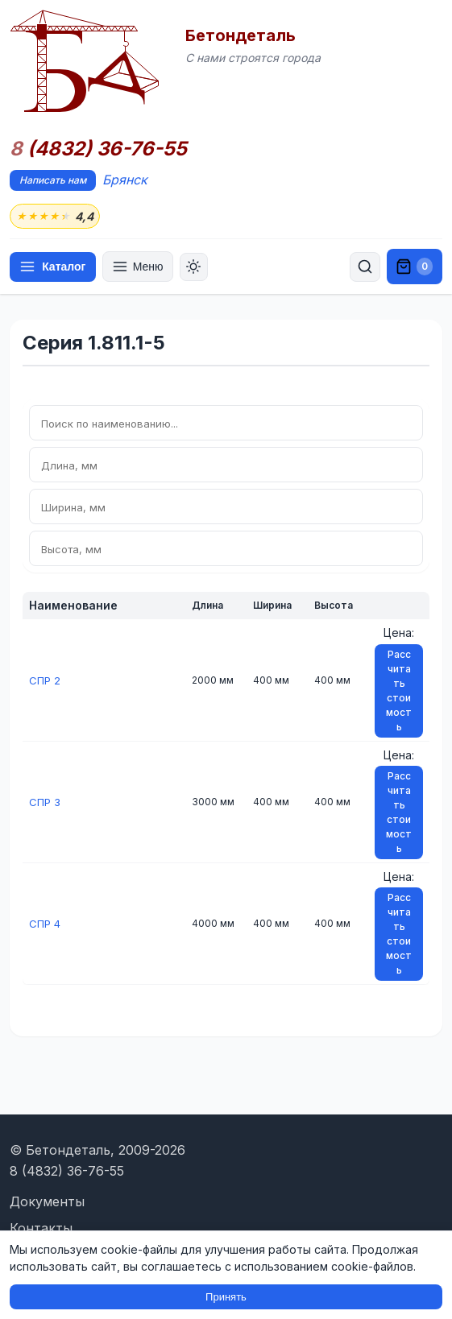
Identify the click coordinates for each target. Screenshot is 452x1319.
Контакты (41, 1228)
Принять (226, 1297)
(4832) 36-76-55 (98, 149)
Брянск (124, 180)
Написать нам (52, 180)
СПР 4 (46, 924)
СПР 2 (45, 681)
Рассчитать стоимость (399, 691)
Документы (47, 1201)
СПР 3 (45, 802)
